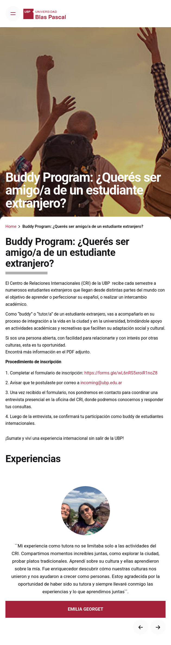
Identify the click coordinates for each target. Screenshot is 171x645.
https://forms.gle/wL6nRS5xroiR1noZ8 (121, 373)
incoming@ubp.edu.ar (101, 382)
